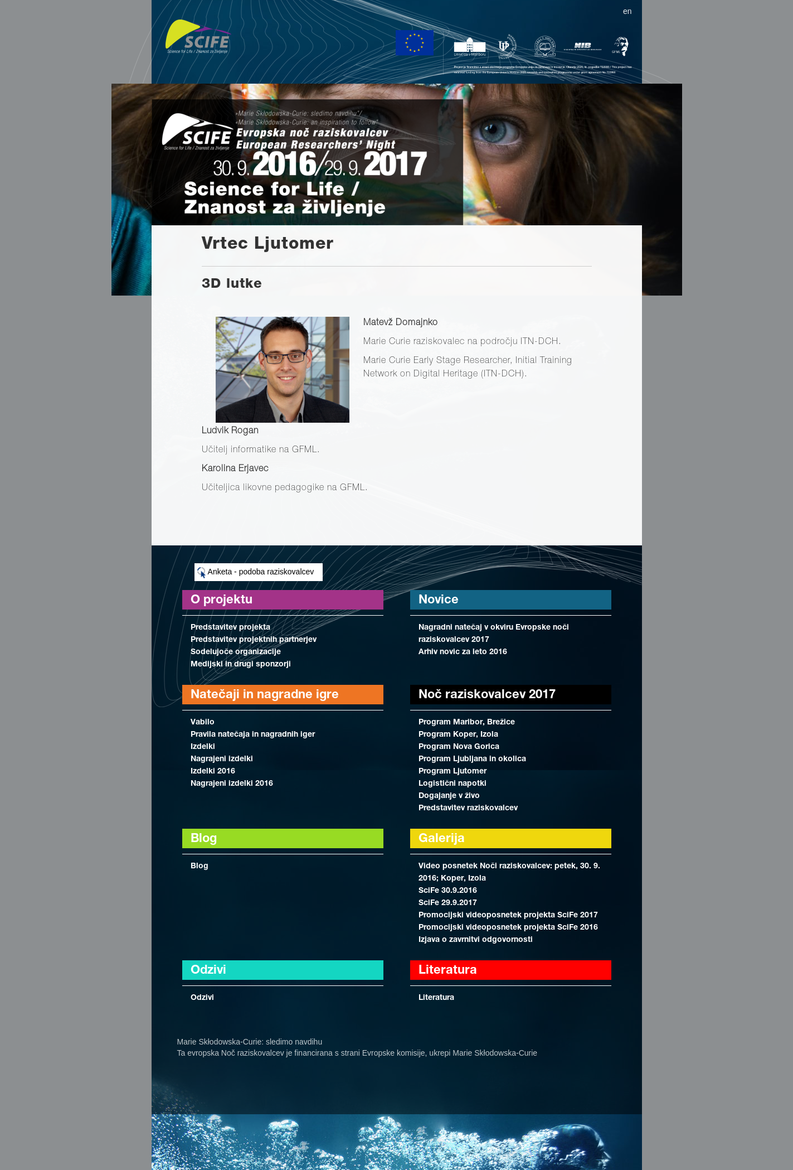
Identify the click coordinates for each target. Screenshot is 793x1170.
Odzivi (202, 998)
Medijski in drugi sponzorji (241, 665)
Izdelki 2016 (213, 772)
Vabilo (203, 723)
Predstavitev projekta (230, 628)
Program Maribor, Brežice (467, 723)
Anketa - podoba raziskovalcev (255, 572)
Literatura (436, 998)
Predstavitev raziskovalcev (468, 809)
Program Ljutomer (452, 772)
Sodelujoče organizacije (236, 652)
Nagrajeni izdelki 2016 (232, 784)
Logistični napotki (452, 784)
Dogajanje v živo (449, 796)
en (627, 11)
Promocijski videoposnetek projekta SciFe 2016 (508, 928)
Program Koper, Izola (458, 735)
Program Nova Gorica (459, 747)
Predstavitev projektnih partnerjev (254, 640)
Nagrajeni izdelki (222, 759)
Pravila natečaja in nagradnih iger (253, 735)
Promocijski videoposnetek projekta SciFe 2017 (508, 916)
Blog (199, 867)
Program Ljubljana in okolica (472, 759)
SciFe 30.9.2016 (448, 891)
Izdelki (203, 747)
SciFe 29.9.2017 (448, 903)
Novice (439, 600)
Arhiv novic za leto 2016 (463, 652)
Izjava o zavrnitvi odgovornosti (476, 940)
